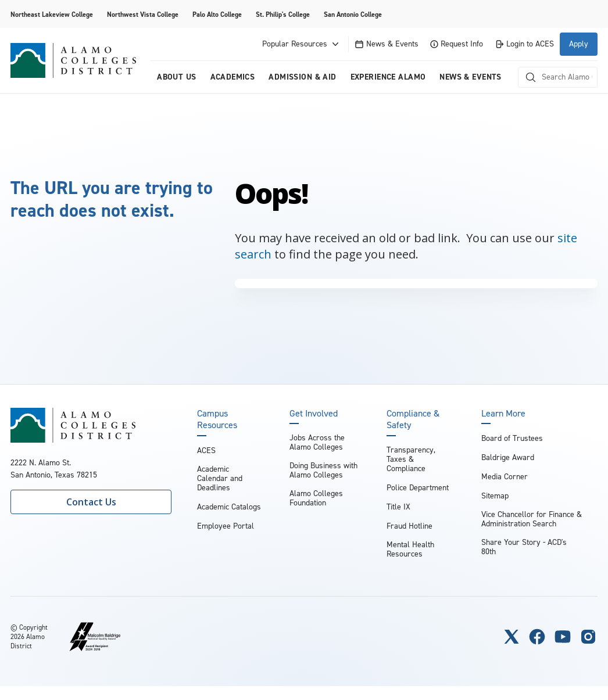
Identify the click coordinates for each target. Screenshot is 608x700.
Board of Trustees (512, 438)
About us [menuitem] (176, 76)
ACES (206, 450)
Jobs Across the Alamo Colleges (317, 442)
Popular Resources (301, 44)
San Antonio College (353, 14)
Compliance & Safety (413, 419)
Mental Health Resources (410, 549)
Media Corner (504, 476)
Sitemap (495, 495)
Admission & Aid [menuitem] (302, 76)
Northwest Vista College (142, 14)
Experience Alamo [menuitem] (388, 76)
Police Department (418, 487)
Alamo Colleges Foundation (316, 498)
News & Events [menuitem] (470, 76)
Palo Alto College (217, 14)
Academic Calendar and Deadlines (219, 478)
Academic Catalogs (229, 506)
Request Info (456, 43)
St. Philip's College (283, 14)
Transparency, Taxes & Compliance (411, 459)
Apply (578, 43)
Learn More (503, 413)
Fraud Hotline (409, 526)
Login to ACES (524, 43)
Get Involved (313, 413)
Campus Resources (217, 419)
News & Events (387, 43)
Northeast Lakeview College (51, 14)
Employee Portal (225, 526)
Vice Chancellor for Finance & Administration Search (531, 519)
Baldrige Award (507, 457)
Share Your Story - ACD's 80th (524, 547)
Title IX (398, 506)
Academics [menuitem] (232, 76)
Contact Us (91, 502)
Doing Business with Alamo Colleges (323, 470)
